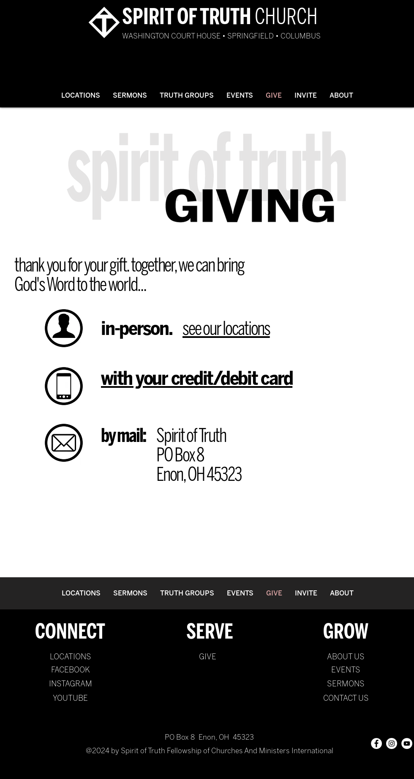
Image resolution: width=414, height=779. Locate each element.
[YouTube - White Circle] (406, 743)
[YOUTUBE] (70, 699)
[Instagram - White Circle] (391, 743)
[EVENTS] (345, 670)
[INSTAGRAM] (70, 684)
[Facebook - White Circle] (376, 743)
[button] (129, 95)
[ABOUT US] (345, 657)
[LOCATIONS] (70, 657)
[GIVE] (207, 657)
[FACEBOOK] (70, 670)
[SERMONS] (345, 684)
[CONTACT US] (345, 699)
